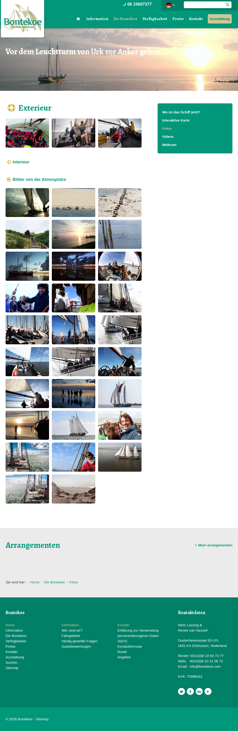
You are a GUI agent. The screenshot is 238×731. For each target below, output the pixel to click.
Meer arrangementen (212, 545)
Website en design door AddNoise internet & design (130, 719)
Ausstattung (220, 19)
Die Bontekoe (125, 18)
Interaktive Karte (176, 120)
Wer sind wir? (72, 630)
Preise (178, 18)
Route (122, 652)
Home (10, 625)
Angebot (123, 657)
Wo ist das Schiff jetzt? (181, 112)
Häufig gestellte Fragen (80, 641)
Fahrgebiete (71, 636)
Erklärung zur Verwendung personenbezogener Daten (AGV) (138, 635)
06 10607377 (137, 4)
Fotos (167, 128)
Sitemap (12, 668)
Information (97, 18)
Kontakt (196, 18)
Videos (168, 137)
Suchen (11, 662)
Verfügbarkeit (154, 18)
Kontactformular (129, 646)
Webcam (169, 145)
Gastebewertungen (76, 646)
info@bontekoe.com (205, 666)
